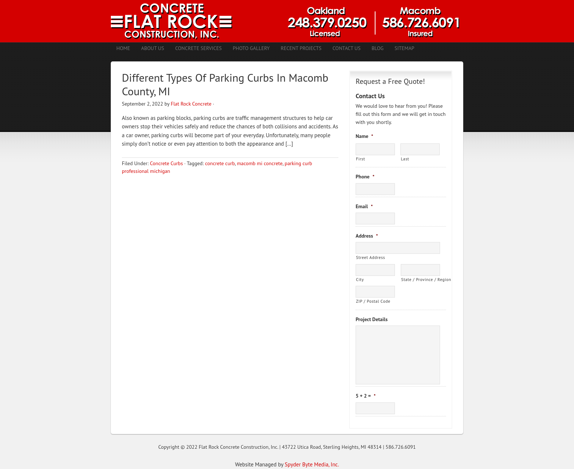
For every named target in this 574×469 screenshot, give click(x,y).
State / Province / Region (420, 279)
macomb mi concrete (259, 163)
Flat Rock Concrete (191, 103)
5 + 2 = (366, 395)
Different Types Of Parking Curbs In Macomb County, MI (225, 84)
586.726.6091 (401, 447)
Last (405, 158)
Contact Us (346, 48)
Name (364, 136)
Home (123, 48)
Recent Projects (301, 48)
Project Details (372, 319)
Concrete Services (198, 48)
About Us (152, 48)
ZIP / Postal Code (373, 301)
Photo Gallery (251, 48)
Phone (365, 176)
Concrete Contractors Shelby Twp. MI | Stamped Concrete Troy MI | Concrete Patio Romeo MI (287, 21)
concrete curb (220, 163)
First (360, 158)
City (360, 279)
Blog (377, 48)
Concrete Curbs (166, 163)
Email (364, 206)
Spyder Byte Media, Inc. (312, 464)
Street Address (370, 257)
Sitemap (404, 48)
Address (367, 235)
